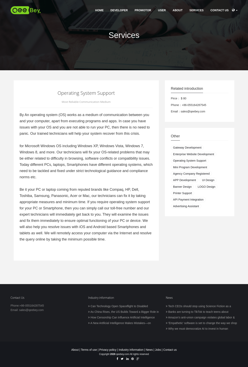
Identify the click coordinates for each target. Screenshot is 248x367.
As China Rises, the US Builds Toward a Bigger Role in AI (123, 312)
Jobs (158, 349)
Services (196, 10)
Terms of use (89, 349)
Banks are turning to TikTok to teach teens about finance (197, 312)
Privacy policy (107, 349)
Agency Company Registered (191, 173)
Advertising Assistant (186, 206)
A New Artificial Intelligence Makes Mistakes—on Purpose (119, 323)
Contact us (219, 10)
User (162, 10)
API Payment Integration (188, 199)
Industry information (131, 349)
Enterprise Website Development (193, 154)
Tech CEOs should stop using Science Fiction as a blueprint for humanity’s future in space (198, 307)
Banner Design (182, 186)
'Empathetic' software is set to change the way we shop (201, 323)
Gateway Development (187, 147)
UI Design (208, 180)
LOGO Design (206, 186)
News (149, 349)
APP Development (184, 180)
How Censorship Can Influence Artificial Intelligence (121, 317)
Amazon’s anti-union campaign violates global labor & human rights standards (200, 318)
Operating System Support (189, 160)
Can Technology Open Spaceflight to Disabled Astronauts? (118, 307)
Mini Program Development (190, 167)
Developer (119, 10)
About (178, 10)
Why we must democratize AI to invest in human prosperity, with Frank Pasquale (197, 329)
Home (99, 10)
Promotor (143, 10)
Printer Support (182, 193)
